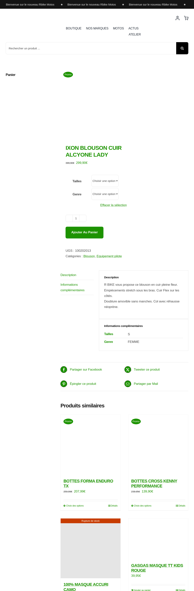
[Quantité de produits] (76, 167)
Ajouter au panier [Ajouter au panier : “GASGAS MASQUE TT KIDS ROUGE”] (142, 539)
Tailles (76, 131)
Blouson (89, 206)
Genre (77, 144)
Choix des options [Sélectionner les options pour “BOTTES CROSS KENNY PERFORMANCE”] (143, 455)
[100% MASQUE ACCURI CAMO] (90, 498)
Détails (114, 455)
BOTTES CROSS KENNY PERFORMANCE (154, 433)
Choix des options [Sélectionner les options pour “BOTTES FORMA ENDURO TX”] (75, 455)
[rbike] (24, 15)
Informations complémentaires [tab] (72, 236)
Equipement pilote (109, 206)
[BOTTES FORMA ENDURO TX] (90, 394)
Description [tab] (68, 224)
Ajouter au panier (84, 182)
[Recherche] (182, 48)
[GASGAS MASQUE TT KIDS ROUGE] (158, 488)
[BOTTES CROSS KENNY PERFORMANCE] (158, 394)
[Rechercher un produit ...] (91, 48)
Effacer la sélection (113, 155)
